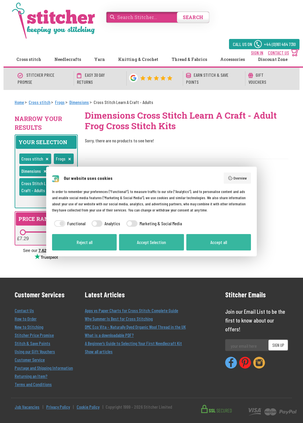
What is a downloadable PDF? (109, 335)
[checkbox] (68, 223)
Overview (237, 178)
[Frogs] (60, 102)
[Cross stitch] (39, 102)
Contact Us (24, 310)
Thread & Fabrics (189, 59)
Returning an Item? (31, 376)
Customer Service (30, 359)
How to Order (26, 318)
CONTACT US (278, 52)
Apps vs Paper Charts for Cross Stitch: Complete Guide (131, 310)
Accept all (218, 242)
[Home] (19, 102)
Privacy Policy (58, 407)
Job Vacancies (27, 407)
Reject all (84, 242)
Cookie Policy (88, 407)
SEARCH (193, 17)
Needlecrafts (67, 59)
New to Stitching (29, 327)
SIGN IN (257, 52)
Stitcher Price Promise (34, 335)
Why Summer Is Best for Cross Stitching (119, 318)
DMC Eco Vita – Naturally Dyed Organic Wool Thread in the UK (135, 327)
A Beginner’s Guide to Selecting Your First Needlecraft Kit (133, 343)
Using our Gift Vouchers (35, 351)
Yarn (99, 59)
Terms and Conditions (33, 384)
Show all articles (99, 351)
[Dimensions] (79, 102)
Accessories (232, 59)
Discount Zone (272, 59)
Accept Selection (151, 242)
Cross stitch (28, 59)
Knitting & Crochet (138, 59)
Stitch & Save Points (32, 343)
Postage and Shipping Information (44, 368)
